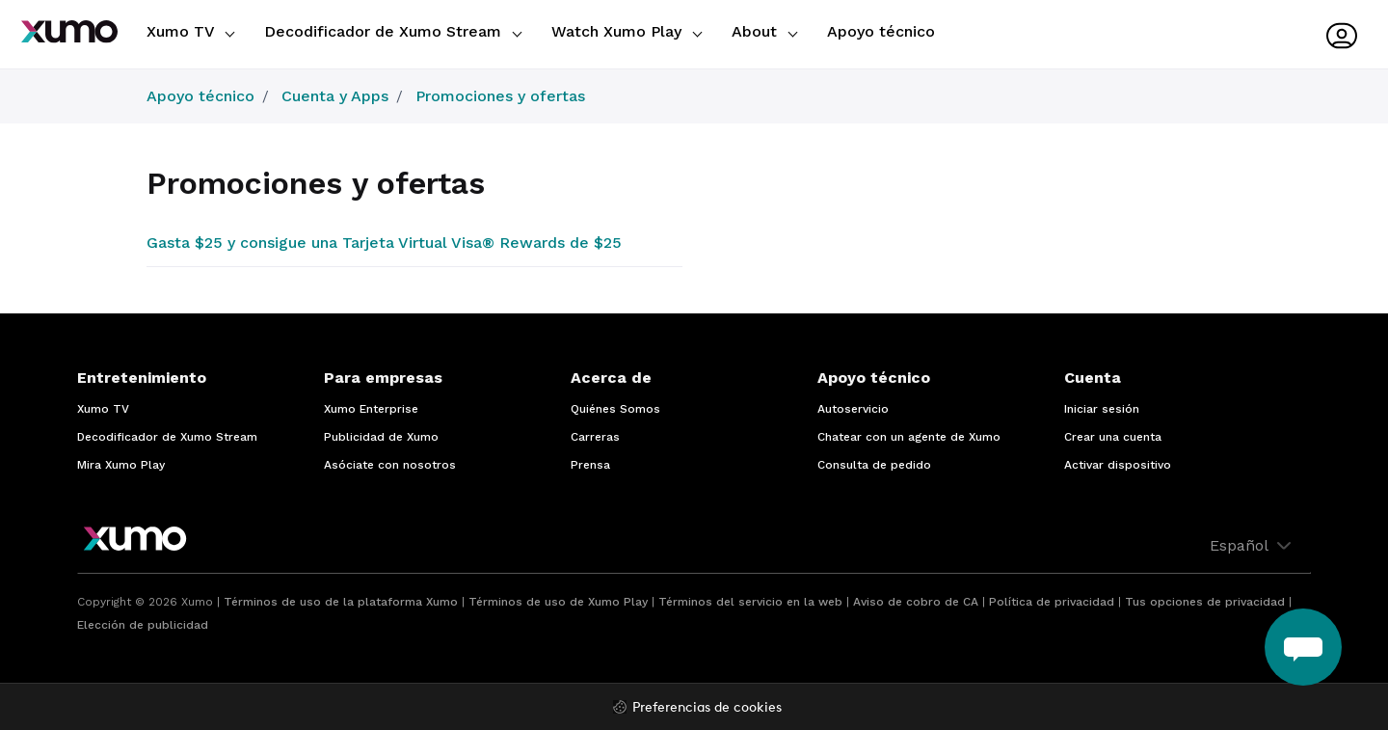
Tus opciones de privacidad (1205, 601)
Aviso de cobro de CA (915, 601)
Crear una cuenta (1112, 437)
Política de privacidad (1051, 601)
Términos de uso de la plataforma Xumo (341, 601)
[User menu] (1341, 35)
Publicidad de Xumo (381, 437)
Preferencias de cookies (707, 708)
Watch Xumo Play (626, 31)
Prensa (590, 465)
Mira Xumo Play (121, 465)
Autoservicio (853, 409)
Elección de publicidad (142, 625)
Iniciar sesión (1101, 409)
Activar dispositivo (1117, 465)
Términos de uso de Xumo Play (558, 601)
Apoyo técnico (881, 31)
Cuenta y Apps (334, 96)
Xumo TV (190, 31)
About (764, 31)
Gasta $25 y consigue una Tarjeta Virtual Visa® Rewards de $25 (384, 242)
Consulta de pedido (874, 465)
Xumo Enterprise (371, 409)
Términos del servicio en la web (750, 601)
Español (1252, 545)
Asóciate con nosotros (390, 465)
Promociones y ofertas (500, 96)
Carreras (595, 437)
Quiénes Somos (615, 409)
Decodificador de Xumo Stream (392, 31)
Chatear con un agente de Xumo (909, 437)
